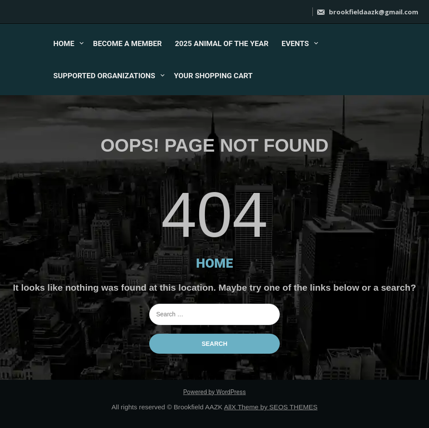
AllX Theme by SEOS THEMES (271, 407)
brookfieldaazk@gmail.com (367, 11)
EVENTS (295, 43)
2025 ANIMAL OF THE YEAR (221, 43)
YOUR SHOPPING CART (213, 75)
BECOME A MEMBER (127, 43)
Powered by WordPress (214, 391)
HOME (64, 43)
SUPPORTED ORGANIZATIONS (104, 75)
